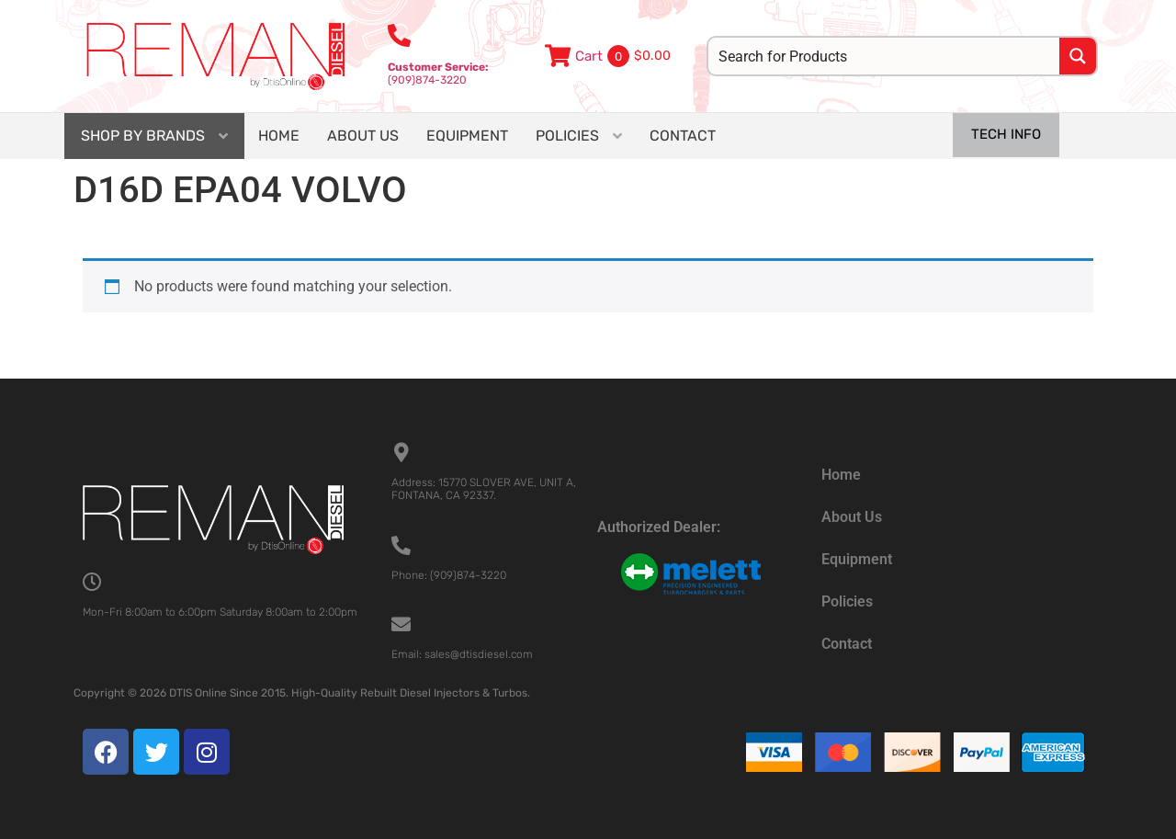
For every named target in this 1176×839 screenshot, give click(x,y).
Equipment (856, 559)
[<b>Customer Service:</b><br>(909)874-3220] (399, 35)
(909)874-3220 (438, 73)
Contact (846, 643)
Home (841, 474)
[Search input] (884, 56)
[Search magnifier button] (1077, 56)
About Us (851, 517)
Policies (847, 601)
